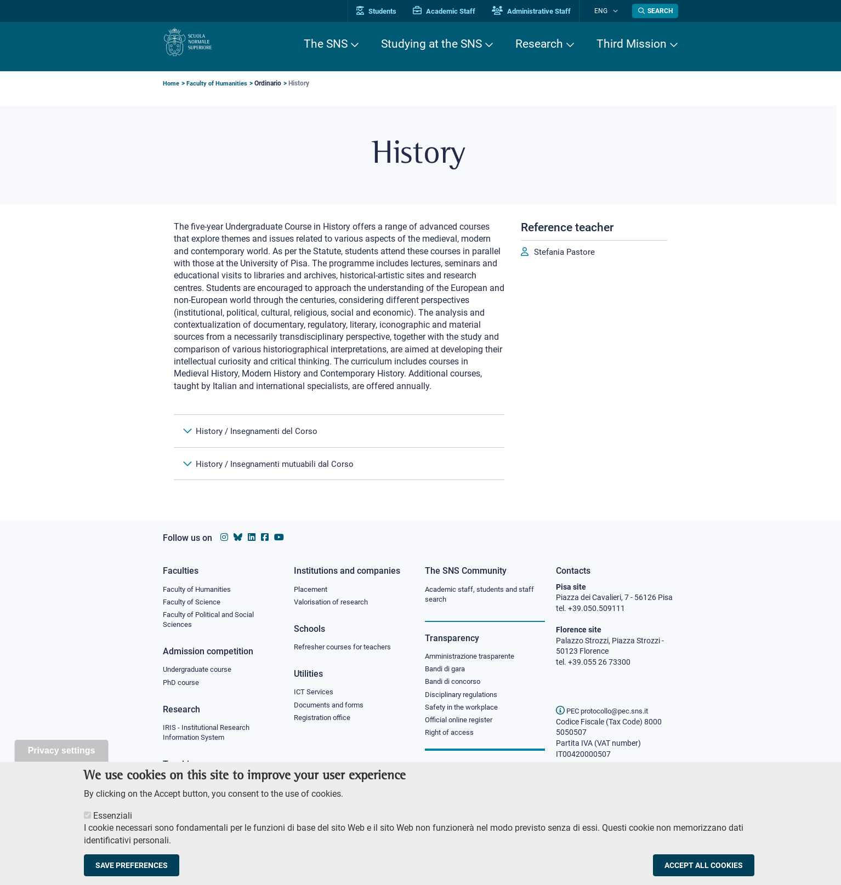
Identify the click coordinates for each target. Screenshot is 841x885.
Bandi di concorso (455, 685)
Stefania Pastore (566, 252)
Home (171, 83)
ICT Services (314, 694)
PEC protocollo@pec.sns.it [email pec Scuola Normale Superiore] (606, 710)
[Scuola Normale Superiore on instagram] (224, 537)
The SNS (326, 43)
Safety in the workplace (464, 711)
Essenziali (112, 820)
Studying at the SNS (431, 43)
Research (539, 43)
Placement (312, 589)
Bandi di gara (447, 671)
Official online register (461, 725)
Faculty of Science (193, 602)
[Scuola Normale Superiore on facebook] (265, 537)
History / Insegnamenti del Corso (259, 434)
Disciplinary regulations (464, 698)
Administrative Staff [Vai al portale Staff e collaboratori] (545, 11)
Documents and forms (332, 708)
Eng (607, 11)
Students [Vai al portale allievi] (391, 11)
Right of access (451, 738)
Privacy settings (61, 755)
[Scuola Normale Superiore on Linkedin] (251, 537)
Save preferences (131, 870)
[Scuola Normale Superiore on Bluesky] (238, 537)
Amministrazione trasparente (474, 658)
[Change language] (617, 11)
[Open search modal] (655, 11)
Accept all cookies (703, 870)
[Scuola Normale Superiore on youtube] (279, 537)
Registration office (325, 721)
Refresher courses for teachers (346, 648)
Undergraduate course (201, 673)
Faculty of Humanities (219, 83)
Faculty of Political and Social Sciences (212, 622)
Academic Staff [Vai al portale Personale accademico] (458, 11)
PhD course (182, 686)
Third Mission (631, 43)
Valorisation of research (334, 602)
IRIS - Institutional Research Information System (210, 737)
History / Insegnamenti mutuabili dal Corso (280, 473)
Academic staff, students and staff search (484, 595)
